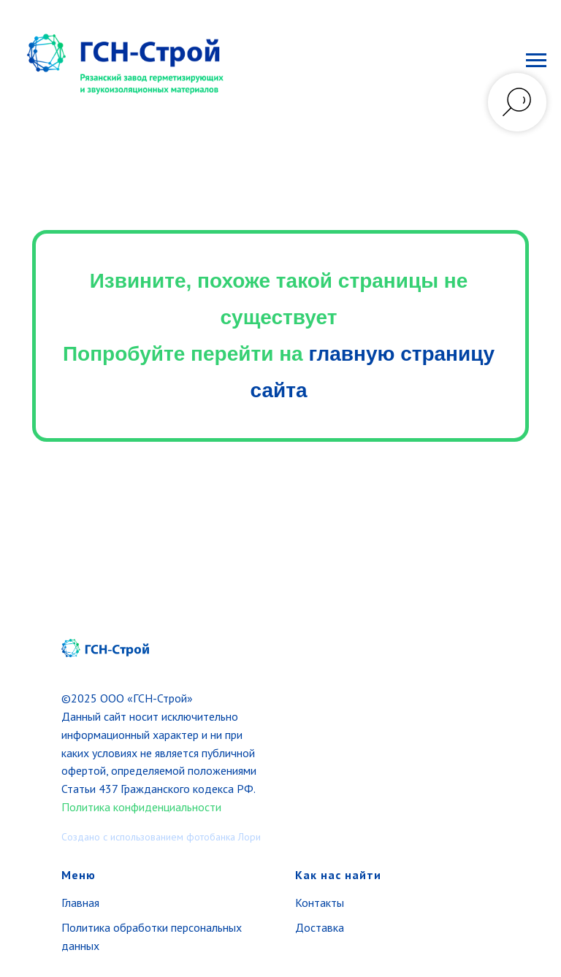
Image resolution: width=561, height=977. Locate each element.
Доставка (319, 927)
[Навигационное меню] (536, 60)
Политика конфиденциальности (141, 807)
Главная (80, 902)
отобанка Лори (227, 836)
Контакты (319, 902)
